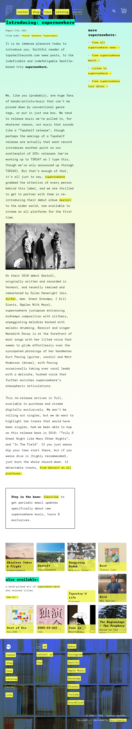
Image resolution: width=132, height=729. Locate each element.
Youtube (74, 694)
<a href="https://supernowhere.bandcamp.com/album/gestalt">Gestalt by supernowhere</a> (40, 81)
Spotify (74, 662)
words (77, 12)
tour (47, 12)
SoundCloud (77, 702)
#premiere (38, 35)
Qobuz (72, 646)
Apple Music (78, 670)
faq (40, 662)
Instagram (76, 654)
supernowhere (56, 177)
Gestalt (65, 200)
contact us (46, 654)
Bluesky (74, 686)
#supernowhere (53, 35)
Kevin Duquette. (117, 720)
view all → (13, 597)
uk (45, 646)
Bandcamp (75, 678)
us (39, 646)
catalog (62, 12)
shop (36, 12)
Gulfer (11, 299)
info (9, 695)
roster (22, 12)
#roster (26, 35)
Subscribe (52, 497)
